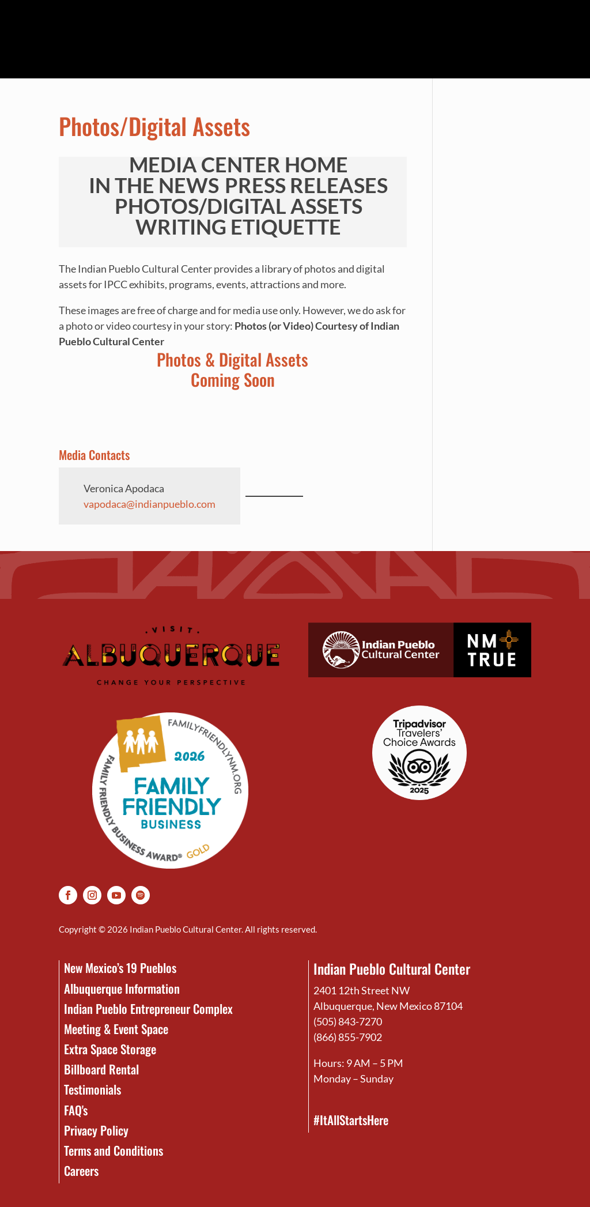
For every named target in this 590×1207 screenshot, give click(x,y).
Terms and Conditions (113, 1150)
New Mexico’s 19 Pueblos (120, 967)
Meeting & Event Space (116, 1029)
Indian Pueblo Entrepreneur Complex (148, 1008)
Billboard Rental (101, 1069)
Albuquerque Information (122, 988)
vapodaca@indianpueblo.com (149, 503)
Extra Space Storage (110, 1049)
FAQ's (76, 1110)
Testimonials (92, 1089)
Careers (81, 1170)
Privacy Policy (96, 1130)
